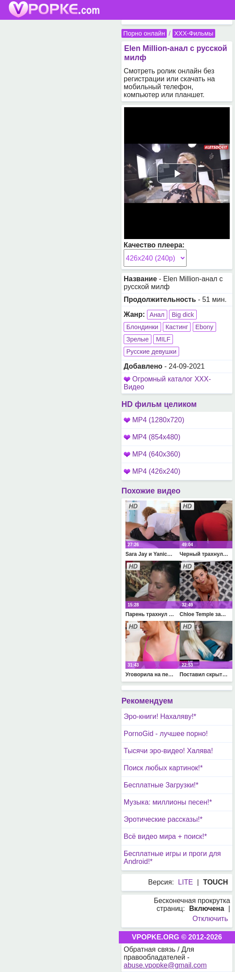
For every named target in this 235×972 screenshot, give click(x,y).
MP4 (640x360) (152, 454)
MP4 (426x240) (152, 471)
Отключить (210, 918)
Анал (157, 314)
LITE (185, 882)
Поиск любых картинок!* (163, 768)
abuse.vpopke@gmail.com (165, 965)
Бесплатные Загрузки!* (161, 785)
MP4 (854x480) (152, 437)
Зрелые (137, 339)
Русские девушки (151, 351)
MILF (163, 339)
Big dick (183, 314)
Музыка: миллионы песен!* (168, 802)
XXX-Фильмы (193, 33)
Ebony (204, 326)
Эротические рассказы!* (163, 819)
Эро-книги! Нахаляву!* (160, 716)
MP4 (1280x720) (154, 420)
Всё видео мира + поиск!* (165, 836)
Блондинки (142, 326)
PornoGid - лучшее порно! (166, 733)
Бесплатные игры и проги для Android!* (172, 857)
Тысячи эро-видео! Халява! (168, 750)
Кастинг (176, 326)
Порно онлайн (144, 33)
